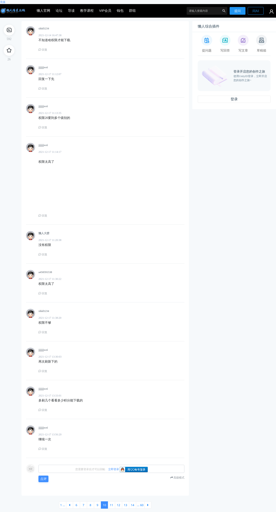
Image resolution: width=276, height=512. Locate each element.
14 (132, 505)
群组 (132, 10)
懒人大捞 (43, 233)
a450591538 (45, 272)
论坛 (59, 10)
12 (118, 505)
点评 (43, 479)
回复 (42, 49)
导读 (71, 10)
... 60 (140, 505)
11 (111, 505)
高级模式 (179, 477)
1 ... (62, 505)
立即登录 (113, 469)
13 (125, 505)
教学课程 (87, 10)
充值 (2, 2)
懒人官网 (43, 10)
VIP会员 (105, 10)
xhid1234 (43, 28)
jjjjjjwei (43, 67)
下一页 (147, 505)
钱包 (120, 10)
